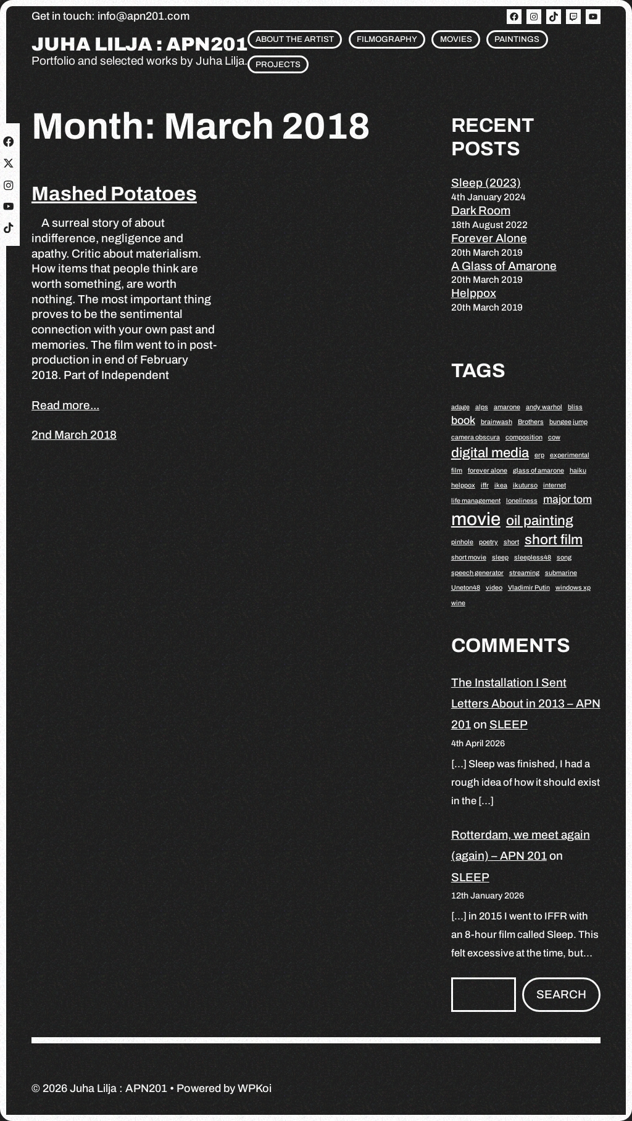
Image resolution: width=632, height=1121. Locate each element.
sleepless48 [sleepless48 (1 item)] (532, 557)
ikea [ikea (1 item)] (500, 485)
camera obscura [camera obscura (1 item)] (475, 437)
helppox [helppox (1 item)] (463, 485)
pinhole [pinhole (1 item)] (462, 542)
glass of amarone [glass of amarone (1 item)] (538, 470)
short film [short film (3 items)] (554, 539)
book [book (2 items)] (463, 420)
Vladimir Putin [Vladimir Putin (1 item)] (529, 587)
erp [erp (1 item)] (539, 455)
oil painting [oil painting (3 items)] (539, 520)
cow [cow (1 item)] (554, 437)
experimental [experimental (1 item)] (569, 455)
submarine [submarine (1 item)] (561, 572)
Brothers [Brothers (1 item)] (531, 421)
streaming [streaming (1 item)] (524, 572)
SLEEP (508, 724)
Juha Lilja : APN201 (139, 44)
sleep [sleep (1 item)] (500, 557)
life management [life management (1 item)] (476, 500)
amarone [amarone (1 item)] (507, 407)
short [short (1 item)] (511, 542)
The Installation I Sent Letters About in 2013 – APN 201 (526, 703)
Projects (278, 64)
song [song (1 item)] (564, 557)
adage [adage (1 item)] (460, 407)
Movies (456, 39)
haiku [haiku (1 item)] (578, 470)
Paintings (516, 39)
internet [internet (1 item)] (554, 485)
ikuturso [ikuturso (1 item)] (525, 485)
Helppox (473, 293)
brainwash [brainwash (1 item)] (496, 421)
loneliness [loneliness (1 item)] (522, 500)
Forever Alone (489, 238)
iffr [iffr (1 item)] (485, 485)
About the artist (295, 39)
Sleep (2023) (486, 182)
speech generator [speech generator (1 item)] (477, 572)
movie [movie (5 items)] (476, 519)
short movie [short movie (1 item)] (468, 557)
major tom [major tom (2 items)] (567, 499)
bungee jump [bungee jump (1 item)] (568, 421)
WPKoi (255, 1088)
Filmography (387, 39)
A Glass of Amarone (504, 265)
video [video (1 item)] (494, 587)
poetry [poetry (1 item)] (488, 542)
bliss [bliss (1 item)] (575, 407)
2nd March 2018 (74, 434)
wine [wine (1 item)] (458, 603)
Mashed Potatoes (114, 194)
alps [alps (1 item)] (481, 407)
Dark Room (480, 210)
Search (561, 994)
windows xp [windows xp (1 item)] (573, 587)
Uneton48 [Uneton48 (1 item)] (465, 587)
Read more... (65, 405)
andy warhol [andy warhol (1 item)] (544, 407)
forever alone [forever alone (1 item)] (487, 470)
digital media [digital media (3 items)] (490, 452)
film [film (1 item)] (456, 470)
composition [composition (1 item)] (524, 437)
